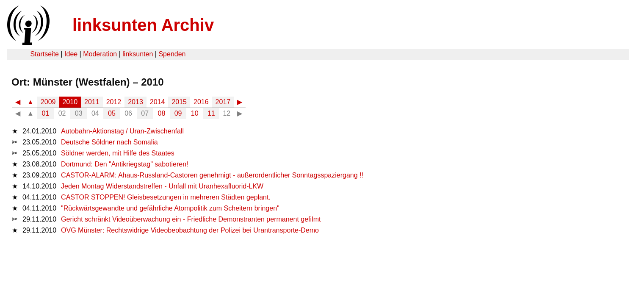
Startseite (44, 54)
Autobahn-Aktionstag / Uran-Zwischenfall (122, 131)
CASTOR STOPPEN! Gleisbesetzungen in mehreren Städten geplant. (166, 197)
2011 (92, 101)
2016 (201, 101)
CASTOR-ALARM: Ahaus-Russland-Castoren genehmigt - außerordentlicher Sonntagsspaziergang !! (212, 175)
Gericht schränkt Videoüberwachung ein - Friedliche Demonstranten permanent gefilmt (191, 219)
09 (178, 113)
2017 (223, 101)
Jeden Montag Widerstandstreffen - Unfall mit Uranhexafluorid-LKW (162, 186)
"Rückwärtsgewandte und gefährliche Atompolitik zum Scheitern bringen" (170, 208)
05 (112, 113)
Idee (70, 54)
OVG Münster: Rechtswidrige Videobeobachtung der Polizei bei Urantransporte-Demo (190, 230)
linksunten (137, 54)
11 (211, 113)
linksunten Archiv (143, 25)
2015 (179, 101)
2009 (48, 101)
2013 (135, 101)
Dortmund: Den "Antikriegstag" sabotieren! (124, 164)
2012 (114, 101)
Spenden (171, 54)
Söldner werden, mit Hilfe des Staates (117, 153)
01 (46, 113)
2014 (157, 101)
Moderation (100, 54)
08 (162, 113)
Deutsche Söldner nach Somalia (109, 142)
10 (195, 113)
